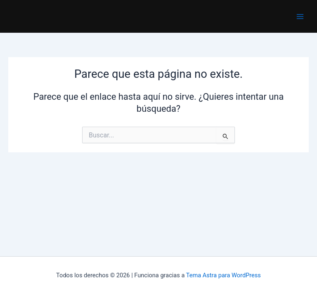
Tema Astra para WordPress (223, 275)
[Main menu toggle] (300, 16)
